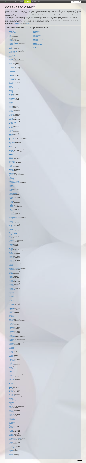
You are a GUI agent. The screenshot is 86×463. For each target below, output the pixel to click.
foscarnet (11, 218)
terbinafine (11, 416)
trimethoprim (11, 437)
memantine (11, 284)
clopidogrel (11, 149)
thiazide (10, 420)
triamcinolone (36, 42)
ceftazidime (11, 117)
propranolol (11, 359)
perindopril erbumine (13, 347)
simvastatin (11, 390)
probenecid (11, 358)
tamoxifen (11, 408)
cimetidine (11, 135)
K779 (10, 39)
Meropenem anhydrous (13, 43)
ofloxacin (10, 328)
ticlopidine (11, 423)
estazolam (11, 183)
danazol (10, 155)
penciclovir (11, 344)
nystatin (10, 325)
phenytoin (11, 350)
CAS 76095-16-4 (12, 32)
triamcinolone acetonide (38, 44)
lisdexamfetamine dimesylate (15, 268)
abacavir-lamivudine (13, 51)
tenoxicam (11, 415)
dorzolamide (11, 170)
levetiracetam (11, 262)
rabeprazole (11, 364)
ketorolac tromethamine (14, 250)
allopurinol (11, 62)
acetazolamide (12, 54)
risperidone (11, 376)
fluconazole (11, 206)
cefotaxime (11, 110)
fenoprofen (11, 202)
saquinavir (11, 384)
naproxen (11, 317)
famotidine (11, 198)
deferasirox (11, 158)
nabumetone (11, 315)
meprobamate (12, 287)
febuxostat (11, 200)
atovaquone (11, 79)
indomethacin (11, 242)
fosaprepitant (11, 216)
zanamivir (11, 454)
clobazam (11, 146)
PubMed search (17, 23)
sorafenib (11, 392)
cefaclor (10, 100)
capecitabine (11, 95)
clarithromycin (12, 142)
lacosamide (11, 253)
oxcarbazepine (12, 336)
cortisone (35, 46)
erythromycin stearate (13, 179)
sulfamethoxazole (12, 400)
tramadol (10, 433)
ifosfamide (11, 236)
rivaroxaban (11, 378)
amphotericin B (12, 71)
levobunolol (11, 264)
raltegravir (11, 366)
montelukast (11, 312)
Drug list (21, 1)
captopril (10, 96)
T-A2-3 (10, 46)
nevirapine (11, 320)
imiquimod (11, 238)
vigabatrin (11, 451)
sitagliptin (11, 391)
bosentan (11, 91)
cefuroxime (11, 121)
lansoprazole (11, 257)
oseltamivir (11, 332)
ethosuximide (11, 186)
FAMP (10, 35)
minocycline (11, 304)
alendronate (11, 59)
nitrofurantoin (11, 323)
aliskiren (10, 60)
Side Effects (27, 1)
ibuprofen (11, 234)
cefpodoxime (11, 114)
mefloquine (11, 281)
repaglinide (11, 371)
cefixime (10, 108)
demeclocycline (12, 161)
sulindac (10, 403)
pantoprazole (11, 339)
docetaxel (11, 167)
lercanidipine (11, 261)
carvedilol (11, 99)
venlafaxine (11, 449)
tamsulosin (11, 410)
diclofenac (11, 163)
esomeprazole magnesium (14, 182)
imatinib (10, 237)
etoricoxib (11, 194)
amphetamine (11, 70)
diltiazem (10, 166)
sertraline (11, 386)
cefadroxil (11, 102)
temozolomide (12, 412)
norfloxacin (11, 324)
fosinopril (10, 220)
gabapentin (11, 222)
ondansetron (11, 331)
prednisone (35, 40)
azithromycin (11, 82)
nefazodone (11, 319)
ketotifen (10, 252)
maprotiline (11, 276)
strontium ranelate (12, 396)
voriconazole (11, 453)
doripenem (11, 169)
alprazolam (11, 64)
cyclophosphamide (13, 151)
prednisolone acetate (37, 37)
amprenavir (11, 72)
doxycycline (11, 173)
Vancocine (11, 48)
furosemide (11, 221)
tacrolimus (11, 406)
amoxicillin (11, 68)
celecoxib (11, 123)
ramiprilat (11, 368)
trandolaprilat (11, 435)
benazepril (11, 83)
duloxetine (11, 174)
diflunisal (10, 165)
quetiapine (11, 362)
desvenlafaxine (12, 162)
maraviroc (11, 277)
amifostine (11, 66)
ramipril (10, 367)
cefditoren (11, 106)
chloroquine (11, 130)
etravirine (11, 196)
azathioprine (11, 80)
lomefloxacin (11, 269)
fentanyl (10, 204)
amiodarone (11, 67)
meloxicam (11, 283)
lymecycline (11, 275)
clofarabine (11, 147)
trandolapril (11, 434)
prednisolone (35, 36)
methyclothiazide (12, 293)
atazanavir (11, 76)
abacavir (10, 50)
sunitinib (10, 404)
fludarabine (11, 208)
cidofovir (10, 131)
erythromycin (11, 178)
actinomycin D (12, 55)
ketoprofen (11, 248)
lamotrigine (11, 256)
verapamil (11, 450)
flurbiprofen (11, 210)
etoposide (11, 191)
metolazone (11, 296)
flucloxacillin (11, 205)
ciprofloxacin (11, 138)
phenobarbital (11, 348)
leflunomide (11, 258)
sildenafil (10, 387)
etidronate (11, 189)
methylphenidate (12, 295)
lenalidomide (11, 260)
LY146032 (11, 40)
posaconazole (12, 354)
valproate (11, 443)
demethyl (35, 43)
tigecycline (11, 425)
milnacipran (11, 303)
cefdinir (10, 104)
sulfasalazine (11, 402)
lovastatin (11, 273)
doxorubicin (11, 171)
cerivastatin (11, 127)
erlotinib (10, 177)
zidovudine (11, 455)
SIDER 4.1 (10, 1)
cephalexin (11, 125)
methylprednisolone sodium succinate (41, 29)
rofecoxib (11, 380)
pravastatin (11, 355)
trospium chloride (12, 439)
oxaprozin (11, 335)
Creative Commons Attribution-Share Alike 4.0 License (33, 460)
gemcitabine (11, 228)
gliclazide (11, 229)
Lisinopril (10, 42)
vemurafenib (11, 447)
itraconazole (11, 245)
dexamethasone (36, 31)
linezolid (10, 266)
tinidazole (11, 426)
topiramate (11, 430)
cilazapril (10, 133)
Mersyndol (11, 44)
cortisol (34, 33)
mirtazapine (11, 308)
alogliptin (10, 63)
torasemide (11, 431)
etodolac (10, 190)
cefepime (11, 107)
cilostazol (11, 134)
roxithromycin (11, 383)
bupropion (11, 94)
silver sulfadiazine (12, 388)
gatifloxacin (11, 225)
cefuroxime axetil (12, 122)
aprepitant (11, 75)
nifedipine (11, 321)
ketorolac (11, 249)
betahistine (11, 86)
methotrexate (11, 291)
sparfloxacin (11, 394)
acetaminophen (12, 52)
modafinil (10, 309)
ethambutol (11, 185)
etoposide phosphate (13, 193)
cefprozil (10, 115)
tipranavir (11, 427)
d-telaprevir (11, 153)
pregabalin (11, 356)
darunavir (11, 157)
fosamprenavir (12, 214)
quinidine (10, 363)
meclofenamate (12, 279)
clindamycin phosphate (13, 145)
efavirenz (11, 175)
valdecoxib (11, 442)
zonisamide (11, 457)
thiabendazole (12, 419)
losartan (10, 272)
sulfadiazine (11, 399)
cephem (10, 126)
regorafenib (11, 370)
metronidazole (12, 297)
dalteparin (11, 154)
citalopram (11, 139)
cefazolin (10, 103)
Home (16, 1)
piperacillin (11, 351)
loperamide (11, 271)
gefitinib (10, 226)
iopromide (11, 244)
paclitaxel (11, 337)
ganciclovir (11, 224)
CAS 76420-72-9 (12, 33)
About (39, 1)
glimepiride (11, 230)
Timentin (10, 47)
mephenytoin (11, 285)
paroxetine (11, 341)
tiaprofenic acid (12, 422)
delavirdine (11, 159)
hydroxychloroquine (13, 233)
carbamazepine (12, 98)
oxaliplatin (11, 333)
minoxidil (10, 305)
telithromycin (11, 411)
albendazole (11, 58)
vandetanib (11, 445)
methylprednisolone (37, 35)
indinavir (10, 241)
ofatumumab (11, 327)
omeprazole (11, 329)
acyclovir (10, 56)
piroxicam (11, 352)
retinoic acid (11, 372)
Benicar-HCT (11, 31)
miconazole (11, 300)
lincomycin (11, 265)
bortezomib (11, 90)
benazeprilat (11, 84)
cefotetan (11, 111)
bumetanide (11, 92)
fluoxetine (11, 209)
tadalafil (10, 407)
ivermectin (11, 246)
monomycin (11, 311)
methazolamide (12, 289)
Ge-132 (10, 37)
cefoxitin (10, 112)
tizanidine (11, 429)
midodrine (11, 301)
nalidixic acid (11, 316)
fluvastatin (11, 212)
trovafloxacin (11, 441)
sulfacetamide (12, 398)
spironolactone (12, 395)
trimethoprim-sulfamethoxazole (15, 438)
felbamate (11, 201)
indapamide (11, 240)
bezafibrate (11, 87)
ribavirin (10, 374)
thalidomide (11, 418)
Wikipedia (28, 23)
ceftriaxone (11, 119)
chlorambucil (11, 129)
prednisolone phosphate (38, 39)
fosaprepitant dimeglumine (14, 217)
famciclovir (11, 197)
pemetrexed (11, 343)
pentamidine (11, 345)
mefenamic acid (12, 280)
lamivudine (11, 254)
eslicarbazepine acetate (14, 181)
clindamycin (11, 143)
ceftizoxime (11, 118)
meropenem (11, 288)
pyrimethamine (12, 360)
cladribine (11, 141)
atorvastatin (11, 78)
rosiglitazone (11, 382)
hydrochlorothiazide (13, 232)
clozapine (11, 150)
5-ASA (10, 29)
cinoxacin (11, 137)
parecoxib (11, 340)
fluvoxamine (11, 213)
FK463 (10, 36)
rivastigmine (11, 379)
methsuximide (12, 292)
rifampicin (11, 375)
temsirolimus (11, 414)
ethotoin (10, 187)
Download (34, 1)
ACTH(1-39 (35, 47)
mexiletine (11, 299)
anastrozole (11, 74)
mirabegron (11, 307)
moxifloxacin (11, 313)
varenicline (11, 446)
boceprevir (11, 88)
